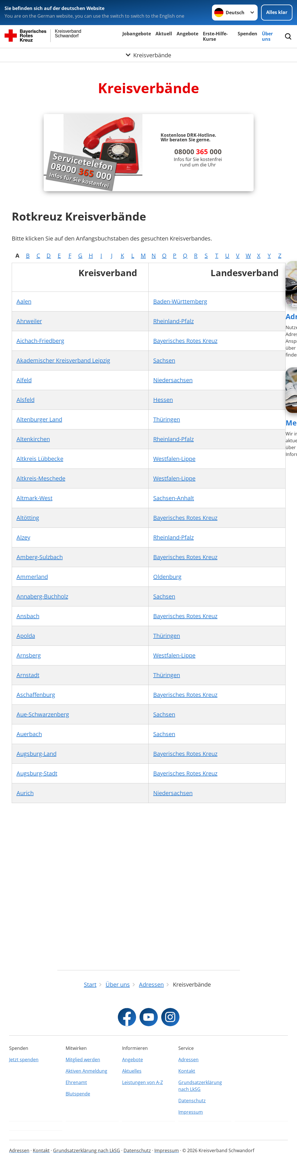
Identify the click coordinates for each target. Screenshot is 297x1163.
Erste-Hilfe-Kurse (215, 36)
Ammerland (32, 577)
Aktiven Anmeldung (86, 1071)
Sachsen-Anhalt (173, 498)
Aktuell (163, 33)
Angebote (187, 33)
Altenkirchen (33, 439)
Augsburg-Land (36, 753)
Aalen (24, 301)
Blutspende (78, 1094)
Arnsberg (29, 655)
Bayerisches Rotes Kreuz (185, 341)
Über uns (267, 36)
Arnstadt (28, 675)
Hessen (163, 400)
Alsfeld (26, 400)
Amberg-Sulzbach (40, 557)
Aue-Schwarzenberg (43, 714)
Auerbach (29, 734)
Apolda (26, 635)
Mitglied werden (83, 1059)
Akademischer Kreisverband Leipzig (63, 360)
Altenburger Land (39, 419)
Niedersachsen (173, 380)
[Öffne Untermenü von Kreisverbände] (148, 55)
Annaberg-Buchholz (42, 596)
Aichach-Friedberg (40, 341)
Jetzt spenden (24, 1059)
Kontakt (186, 1071)
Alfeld (24, 380)
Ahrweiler (29, 321)
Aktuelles (132, 1071)
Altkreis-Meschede (41, 478)
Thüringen (166, 419)
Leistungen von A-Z (142, 1082)
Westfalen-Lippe (174, 459)
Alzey (23, 537)
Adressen (188, 1059)
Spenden (247, 33)
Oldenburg (167, 577)
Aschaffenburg (36, 694)
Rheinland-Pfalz (173, 321)
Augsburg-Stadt (37, 773)
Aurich (25, 793)
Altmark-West (34, 498)
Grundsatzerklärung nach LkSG (200, 1085)
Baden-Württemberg (180, 301)
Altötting (28, 518)
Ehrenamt (76, 1082)
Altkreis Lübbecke (40, 459)
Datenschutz (192, 1100)
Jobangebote (136, 33)
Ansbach (28, 616)
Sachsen (164, 360)
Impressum (190, 1112)
